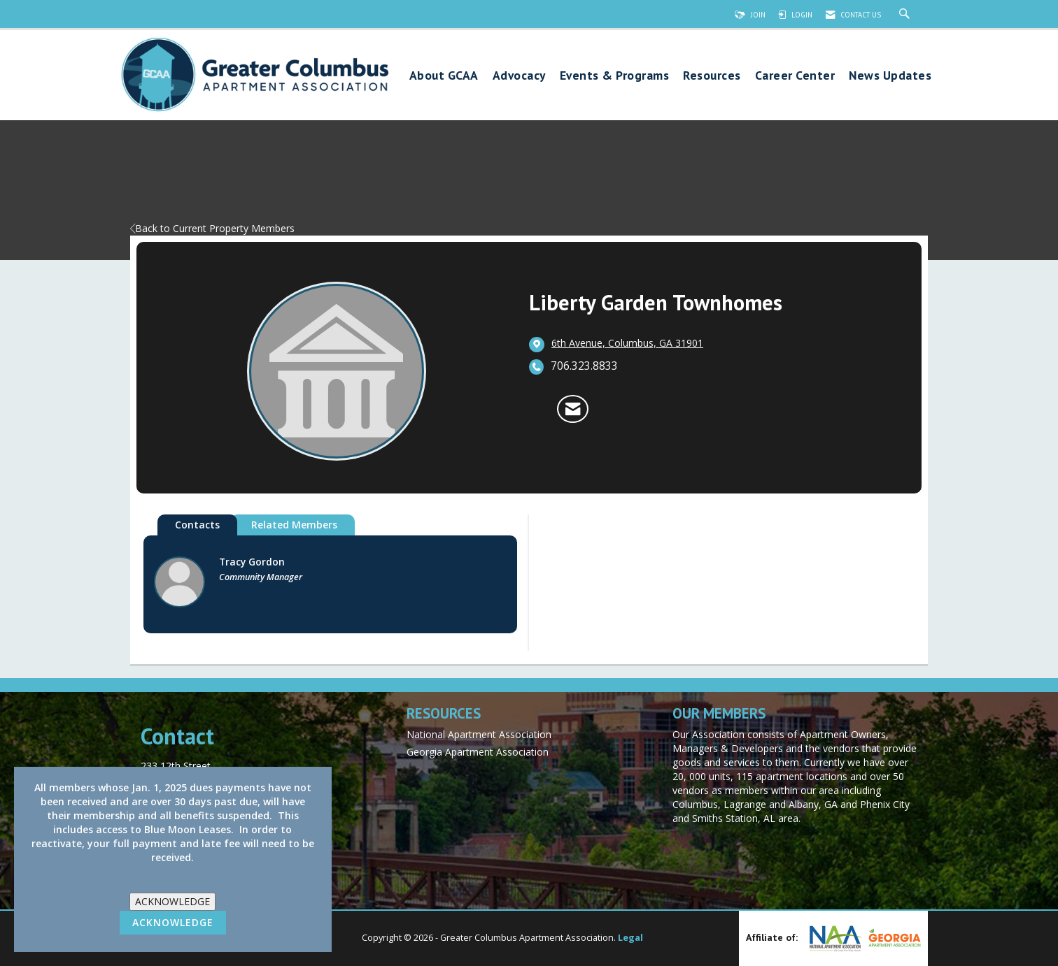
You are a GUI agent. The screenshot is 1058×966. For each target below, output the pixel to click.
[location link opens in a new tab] (627, 344)
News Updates (890, 76)
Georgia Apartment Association (478, 751)
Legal (630, 938)
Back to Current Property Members (212, 228)
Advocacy (519, 76)
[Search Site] (906, 15)
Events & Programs (615, 76)
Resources (712, 76)
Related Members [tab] (294, 524)
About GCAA (444, 76)
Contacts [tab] (197, 524)
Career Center (795, 76)
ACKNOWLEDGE (172, 901)
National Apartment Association (479, 734)
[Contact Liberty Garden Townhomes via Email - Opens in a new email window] (572, 409)
